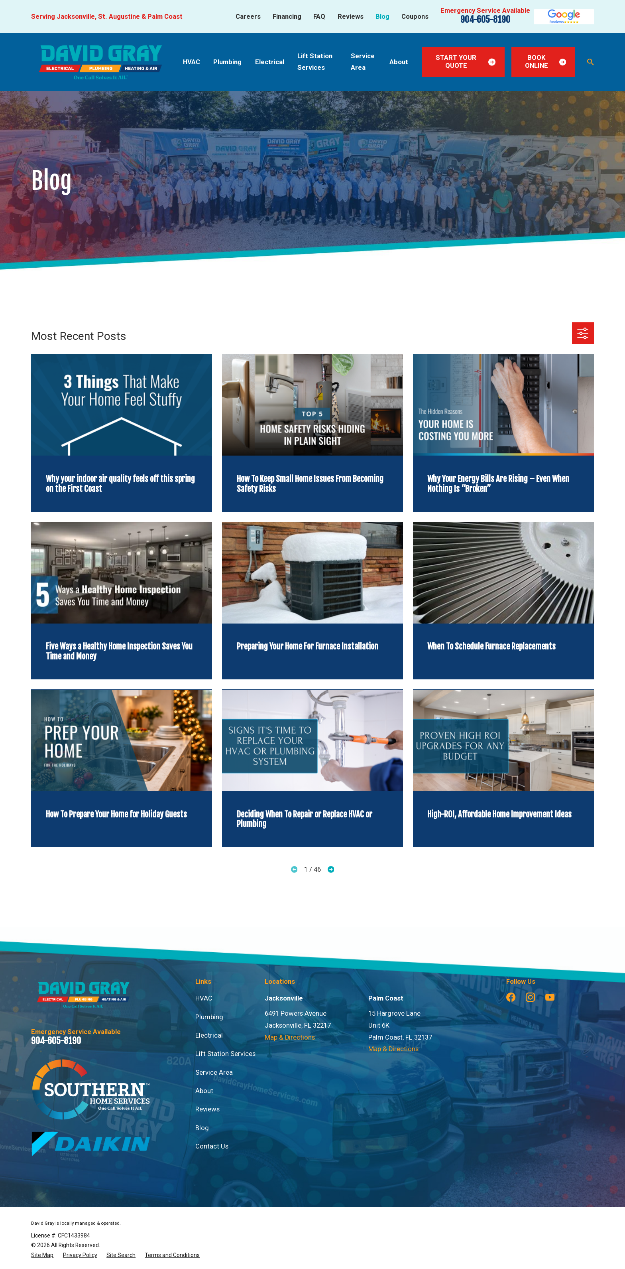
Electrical (209, 1035)
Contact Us (211, 1146)
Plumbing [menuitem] (227, 62)
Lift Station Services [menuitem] (314, 62)
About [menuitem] (398, 62)
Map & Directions (290, 1037)
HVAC (203, 998)
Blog (382, 16)
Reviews (351, 16)
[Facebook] (510, 997)
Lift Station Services (225, 1054)
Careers (248, 16)
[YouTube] (549, 997)
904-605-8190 (485, 19)
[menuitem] (42, 1255)
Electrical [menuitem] (269, 62)
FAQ (319, 16)
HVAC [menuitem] (191, 62)
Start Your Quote (465, 61)
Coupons (414, 16)
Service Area (214, 1072)
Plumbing (209, 1017)
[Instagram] (530, 997)
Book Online (545, 61)
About (204, 1091)
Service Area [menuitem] (363, 62)
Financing (287, 16)
